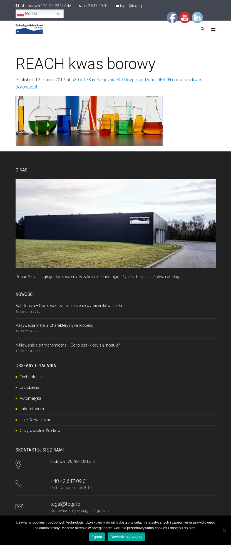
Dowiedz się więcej (126, 537)
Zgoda (96, 537)
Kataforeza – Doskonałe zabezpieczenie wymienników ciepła (69, 305)
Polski (27, 14)
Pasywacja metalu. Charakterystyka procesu (54, 325)
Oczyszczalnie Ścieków (40, 430)
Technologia (31, 377)
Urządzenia (29, 387)
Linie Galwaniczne (35, 420)
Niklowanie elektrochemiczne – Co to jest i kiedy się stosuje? (68, 345)
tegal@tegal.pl (132, 6)
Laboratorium (32, 409)
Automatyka (30, 398)
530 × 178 (81, 79)
